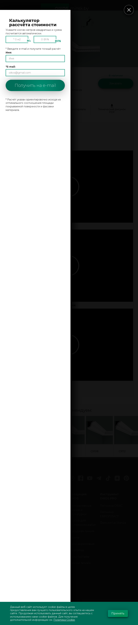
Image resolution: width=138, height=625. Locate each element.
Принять (117, 613)
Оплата (12, 514)
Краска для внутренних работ (82, 522)
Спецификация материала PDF (69, 109)
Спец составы (79, 556)
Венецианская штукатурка (49, 508)
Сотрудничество (19, 539)
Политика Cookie (64, 619)
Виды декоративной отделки (49, 531)
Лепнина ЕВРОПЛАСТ (109, 514)
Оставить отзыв (18, 552)
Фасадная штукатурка (46, 582)
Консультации (17, 508)
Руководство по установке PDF (26, 109)
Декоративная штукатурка (49, 518)
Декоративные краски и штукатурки (80, 510)
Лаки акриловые (81, 544)
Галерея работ (17, 527)
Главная (13, 494)
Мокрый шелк (48, 541)
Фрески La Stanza (113, 522)
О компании (16, 533)
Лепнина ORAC (111, 505)
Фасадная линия (81, 531)
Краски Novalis (80, 563)
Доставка (14, 520)
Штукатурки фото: (47, 496)
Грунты (74, 537)
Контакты (14, 501)
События (13, 571)
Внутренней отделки (47, 571)
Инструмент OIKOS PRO (109, 496)
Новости (13, 558)
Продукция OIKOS (78, 496)
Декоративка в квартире (49, 561)
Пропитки (76, 550)
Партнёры (14, 546)
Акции (12, 565)
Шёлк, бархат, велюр (48, 550)
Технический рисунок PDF (111, 109)
